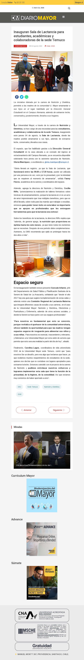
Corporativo (20, 46)
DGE (20, 394)
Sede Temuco (32, 387)
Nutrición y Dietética (51, 387)
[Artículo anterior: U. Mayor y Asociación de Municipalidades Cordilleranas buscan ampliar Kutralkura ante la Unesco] (26, 410)
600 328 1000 (19, 2)
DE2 (19, 387)
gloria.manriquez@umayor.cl (57, 162)
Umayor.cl (79, 2)
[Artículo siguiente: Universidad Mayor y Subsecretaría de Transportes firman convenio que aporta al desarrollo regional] (59, 410)
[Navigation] (63, 16)
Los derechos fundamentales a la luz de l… (34, 465)
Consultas (7, 2)
